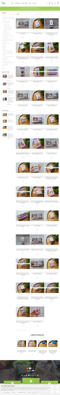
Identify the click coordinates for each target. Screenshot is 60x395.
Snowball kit (5, 65)
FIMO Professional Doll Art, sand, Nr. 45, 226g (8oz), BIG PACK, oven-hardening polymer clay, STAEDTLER (51, 250)
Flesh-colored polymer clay (38, 9)
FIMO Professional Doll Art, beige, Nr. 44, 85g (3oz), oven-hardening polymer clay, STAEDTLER (23, 202)
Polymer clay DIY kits (6, 34)
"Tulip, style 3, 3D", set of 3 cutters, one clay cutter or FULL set (21, 351)
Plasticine (4, 49)
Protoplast (4, 47)
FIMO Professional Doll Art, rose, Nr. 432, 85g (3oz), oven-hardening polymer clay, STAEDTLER (51, 298)
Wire (3, 67)
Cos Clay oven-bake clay (7, 28)
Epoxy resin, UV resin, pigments (8, 52)
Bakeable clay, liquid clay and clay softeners (26, 9)
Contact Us (34, 3)
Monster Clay (5, 46)
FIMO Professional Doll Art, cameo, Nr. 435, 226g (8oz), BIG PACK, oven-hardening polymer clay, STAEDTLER (23, 298)
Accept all (55, 386)
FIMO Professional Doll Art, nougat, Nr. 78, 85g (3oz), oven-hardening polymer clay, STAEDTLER (23, 322)
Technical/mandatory (6, 392)
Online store (17, 3)
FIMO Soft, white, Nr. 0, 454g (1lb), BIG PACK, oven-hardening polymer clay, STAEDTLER (10, 99)
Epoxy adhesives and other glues (8, 53)
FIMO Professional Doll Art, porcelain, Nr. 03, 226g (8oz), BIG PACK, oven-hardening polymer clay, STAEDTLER (23, 57)
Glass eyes (4, 59)
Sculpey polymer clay (6, 21)
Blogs (30, 3)
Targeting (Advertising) (21, 392)
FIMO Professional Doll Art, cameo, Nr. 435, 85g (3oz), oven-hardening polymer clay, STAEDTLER (37, 298)
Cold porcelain (5, 37)
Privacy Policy (35, 392)
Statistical (29, 392)
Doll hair (4, 44)
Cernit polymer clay (6, 24)
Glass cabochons (5, 58)
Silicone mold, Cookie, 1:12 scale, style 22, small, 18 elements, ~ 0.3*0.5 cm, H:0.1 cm (10, 128)
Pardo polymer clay (6, 25)
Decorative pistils (5, 64)
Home (12, 3)
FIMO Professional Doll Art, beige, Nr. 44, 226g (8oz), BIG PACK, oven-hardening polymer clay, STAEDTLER (51, 178)
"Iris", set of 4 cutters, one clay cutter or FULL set (10, 121)
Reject (55, 391)
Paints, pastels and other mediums (8, 62)
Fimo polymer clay (6, 22)
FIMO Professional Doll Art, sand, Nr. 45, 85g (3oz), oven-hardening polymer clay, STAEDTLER (22, 274)
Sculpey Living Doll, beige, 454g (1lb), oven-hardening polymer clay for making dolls (51, 57)
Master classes (24, 3)
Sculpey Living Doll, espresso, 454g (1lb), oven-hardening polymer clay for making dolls (23, 226)
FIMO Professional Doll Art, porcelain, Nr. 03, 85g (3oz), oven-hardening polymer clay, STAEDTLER (37, 57)
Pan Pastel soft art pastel (7, 61)
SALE (3, 15)
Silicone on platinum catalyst (7, 50)
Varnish (4, 55)
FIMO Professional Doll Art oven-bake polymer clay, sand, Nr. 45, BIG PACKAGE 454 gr (23, 250)
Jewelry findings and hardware (8, 56)
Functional (13, 392)
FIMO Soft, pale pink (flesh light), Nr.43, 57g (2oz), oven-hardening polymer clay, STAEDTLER (37, 202)
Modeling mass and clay (6, 43)
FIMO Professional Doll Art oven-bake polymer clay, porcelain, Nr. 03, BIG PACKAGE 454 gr (51, 33)
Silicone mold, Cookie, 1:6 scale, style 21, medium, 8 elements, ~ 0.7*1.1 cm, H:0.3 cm (10, 135)
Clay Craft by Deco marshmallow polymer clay (8, 41)
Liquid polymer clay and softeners (7, 31)
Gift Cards (4, 68)
